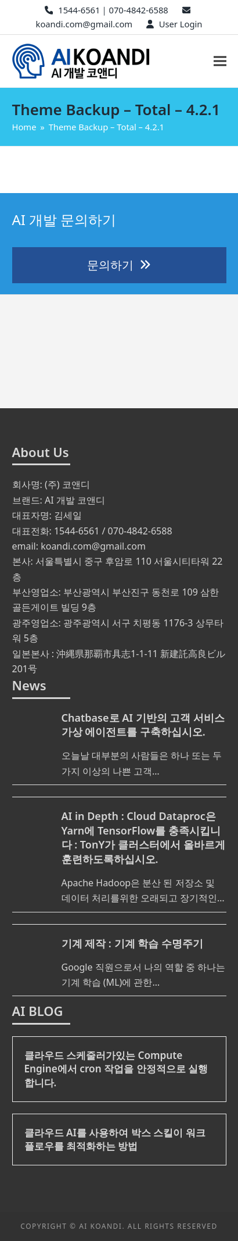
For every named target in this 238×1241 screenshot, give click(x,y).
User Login (181, 24)
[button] (220, 61)
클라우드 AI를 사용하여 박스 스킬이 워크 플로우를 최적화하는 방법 (114, 1139)
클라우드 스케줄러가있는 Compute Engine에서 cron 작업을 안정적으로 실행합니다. (116, 1069)
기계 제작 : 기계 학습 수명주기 (132, 943)
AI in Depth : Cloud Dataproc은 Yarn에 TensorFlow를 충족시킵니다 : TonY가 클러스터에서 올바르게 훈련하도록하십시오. (143, 837)
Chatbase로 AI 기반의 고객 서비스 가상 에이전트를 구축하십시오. (143, 725)
